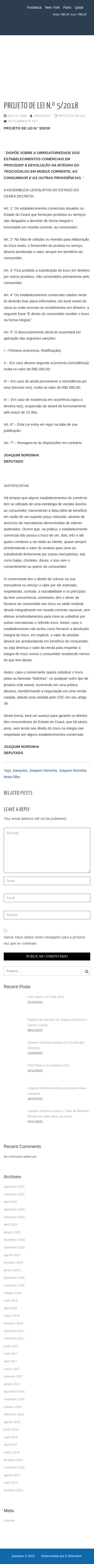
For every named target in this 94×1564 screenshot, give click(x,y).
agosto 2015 (12, 1475)
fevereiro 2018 (13, 1323)
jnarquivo (42, 116)
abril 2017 (10, 1361)
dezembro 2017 (14, 1331)
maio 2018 (11, 1300)
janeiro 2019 (12, 1270)
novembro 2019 (14, 1247)
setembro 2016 (14, 1414)
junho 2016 (11, 1429)
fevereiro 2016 (13, 1460)
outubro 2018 (13, 1293)
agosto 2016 (12, 1422)
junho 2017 (11, 1346)
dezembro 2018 (14, 1277)
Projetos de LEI (71, 116)
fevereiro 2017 (13, 1376)
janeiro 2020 (12, 1232)
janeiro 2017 (12, 1384)
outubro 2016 (13, 1407)
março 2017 (12, 1369)
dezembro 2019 (14, 1240)
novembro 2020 (14, 1217)
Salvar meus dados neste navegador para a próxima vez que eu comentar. (44, 940)
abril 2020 (10, 1224)
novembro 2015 (14, 1467)
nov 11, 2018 (17, 116)
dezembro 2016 (14, 1391)
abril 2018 (10, 1308)
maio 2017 (11, 1353)
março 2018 (12, 1315)
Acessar (9, 1520)
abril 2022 (10, 1202)
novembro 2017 (14, 1338)
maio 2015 (11, 1482)
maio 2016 (11, 1437)
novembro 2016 (14, 1399)
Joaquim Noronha (43, 770)
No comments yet (23, 121)
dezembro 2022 (14, 1186)
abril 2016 (10, 1444)
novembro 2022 (14, 1194)
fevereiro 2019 (13, 1262)
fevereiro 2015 (13, 1490)
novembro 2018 (14, 1285)
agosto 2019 (12, 1255)
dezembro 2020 (14, 1209)
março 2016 (12, 1452)
